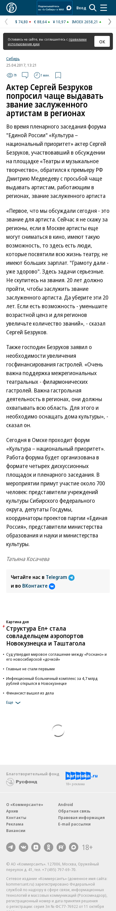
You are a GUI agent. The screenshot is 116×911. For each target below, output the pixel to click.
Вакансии (15, 830)
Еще (14, 702)
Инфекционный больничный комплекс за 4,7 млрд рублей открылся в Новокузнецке (51, 681)
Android (65, 804)
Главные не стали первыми (30, 669)
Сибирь (13, 58)
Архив (12, 811)
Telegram (60, 577)
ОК (102, 41)
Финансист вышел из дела (30, 693)
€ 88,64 (40, 21)
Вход (81, 8)
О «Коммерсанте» (24, 804)
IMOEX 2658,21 (85, 21)
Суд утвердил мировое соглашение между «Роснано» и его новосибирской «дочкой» (56, 656)
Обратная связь (74, 811)
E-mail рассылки (74, 824)
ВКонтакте (38, 585)
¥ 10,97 (59, 21)
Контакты (16, 817)
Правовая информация (81, 817)
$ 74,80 (21, 21)
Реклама (15, 824)
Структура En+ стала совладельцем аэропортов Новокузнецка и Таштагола (45, 635)
